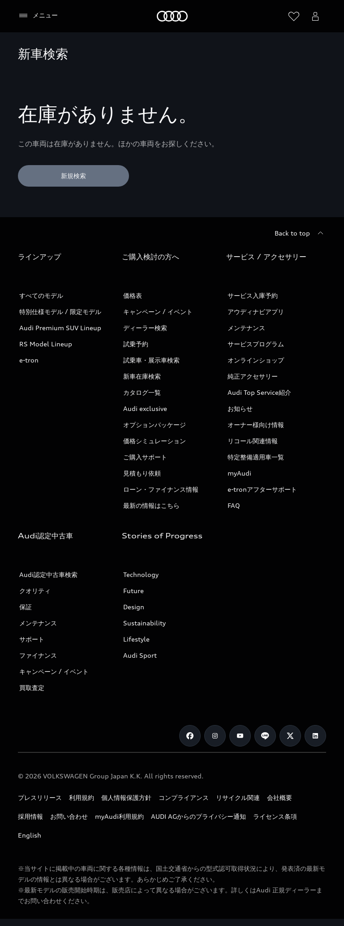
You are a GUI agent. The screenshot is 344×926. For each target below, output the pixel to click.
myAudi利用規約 (119, 816)
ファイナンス (38, 655)
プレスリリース (40, 797)
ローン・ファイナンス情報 (160, 489)
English (29, 835)
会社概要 (279, 797)
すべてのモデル (41, 295)
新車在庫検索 (142, 376)
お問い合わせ (69, 816)
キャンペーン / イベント (158, 311)
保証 (25, 607)
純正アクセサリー (253, 376)
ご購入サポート (145, 457)
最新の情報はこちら (151, 505)
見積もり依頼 (142, 473)
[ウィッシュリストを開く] (294, 16)
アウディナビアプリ (256, 311)
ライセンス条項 (275, 816)
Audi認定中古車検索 (48, 574)
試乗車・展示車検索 (151, 360)
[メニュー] (38, 16)
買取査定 (31, 687)
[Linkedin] (315, 736)
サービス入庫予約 (253, 295)
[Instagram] (215, 736)
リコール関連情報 (253, 441)
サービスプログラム (256, 344)
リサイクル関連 (238, 797)
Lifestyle (136, 639)
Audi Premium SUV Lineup (60, 328)
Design (133, 607)
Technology (141, 574)
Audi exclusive (145, 408)
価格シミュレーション (154, 441)
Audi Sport (140, 655)
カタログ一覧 (142, 392)
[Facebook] (190, 736)
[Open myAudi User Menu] (315, 16)
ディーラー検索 (145, 328)
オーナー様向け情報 (256, 424)
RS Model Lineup (45, 344)
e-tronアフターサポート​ (262, 489)
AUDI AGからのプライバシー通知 (198, 816)
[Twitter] (290, 736)
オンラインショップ (256, 360)
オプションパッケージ (154, 424)
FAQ (234, 505)
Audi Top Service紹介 (259, 392)
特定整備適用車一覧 (256, 457)
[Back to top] (300, 233)
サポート (31, 639)
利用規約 (81, 797)
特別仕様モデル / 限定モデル (60, 311)
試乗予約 (135, 344)
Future (133, 590)
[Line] (265, 736)
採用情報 (30, 816)
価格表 (132, 295)
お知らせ (240, 408)
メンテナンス (246, 328)
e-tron (29, 360)
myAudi (239, 473)
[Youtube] (240, 736)
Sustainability (144, 623)
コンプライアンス (184, 797)
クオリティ (35, 590)
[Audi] (172, 16)
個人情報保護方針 (126, 797)
